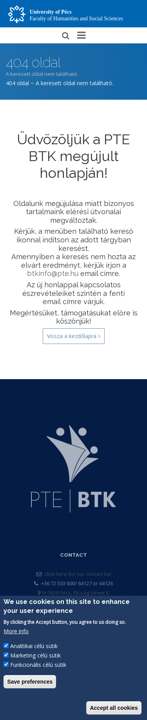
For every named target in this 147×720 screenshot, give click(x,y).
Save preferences (30, 683)
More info (16, 632)
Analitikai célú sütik (34, 647)
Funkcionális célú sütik (38, 666)
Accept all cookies (114, 709)
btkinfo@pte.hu (52, 273)
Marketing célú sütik (35, 656)
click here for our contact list (78, 582)
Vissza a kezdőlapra (73, 336)
